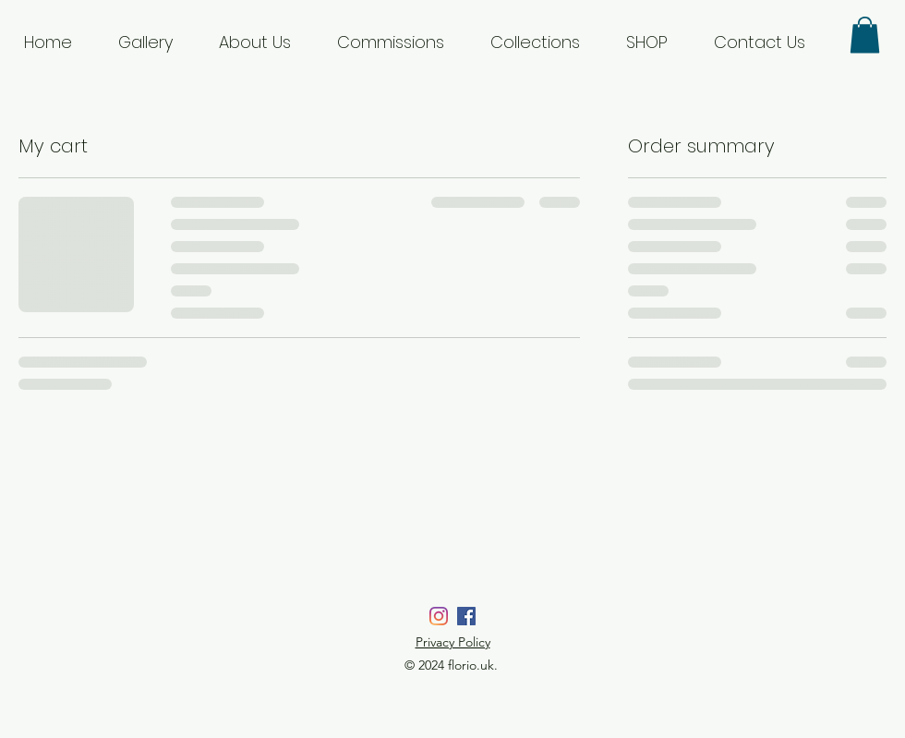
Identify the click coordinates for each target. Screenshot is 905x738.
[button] (865, 35)
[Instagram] (438, 616)
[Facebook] (466, 616)
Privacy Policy (453, 642)
